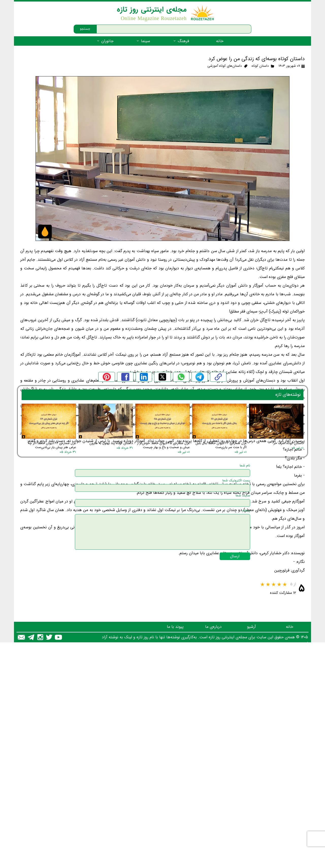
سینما (145, 41)
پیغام (246, 745)
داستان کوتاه (260, 66)
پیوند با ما (175, 828)
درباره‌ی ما (213, 828)
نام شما (245, 700)
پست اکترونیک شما (236, 715)
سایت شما (243, 730)
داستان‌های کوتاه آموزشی (224, 66)
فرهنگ (183, 41)
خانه (219, 41)
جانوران (107, 41)
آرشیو (251, 828)
